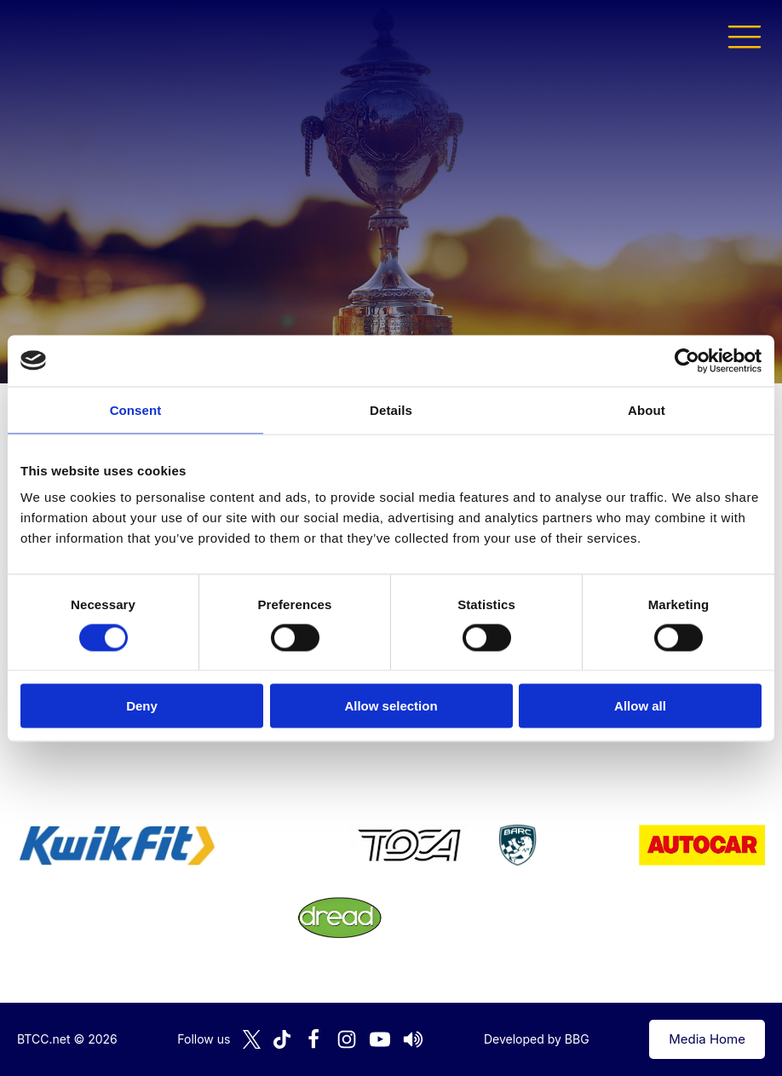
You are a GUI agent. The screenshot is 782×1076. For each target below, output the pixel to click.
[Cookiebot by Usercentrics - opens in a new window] (687, 360)
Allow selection (390, 706)
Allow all (640, 706)
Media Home (707, 1039)
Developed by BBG (536, 1039)
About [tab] (646, 409)
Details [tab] (391, 409)
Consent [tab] (136, 409)
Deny (142, 706)
